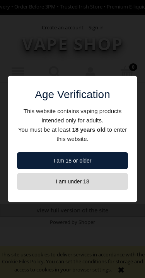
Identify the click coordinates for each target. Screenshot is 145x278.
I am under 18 (72, 181)
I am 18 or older (72, 161)
